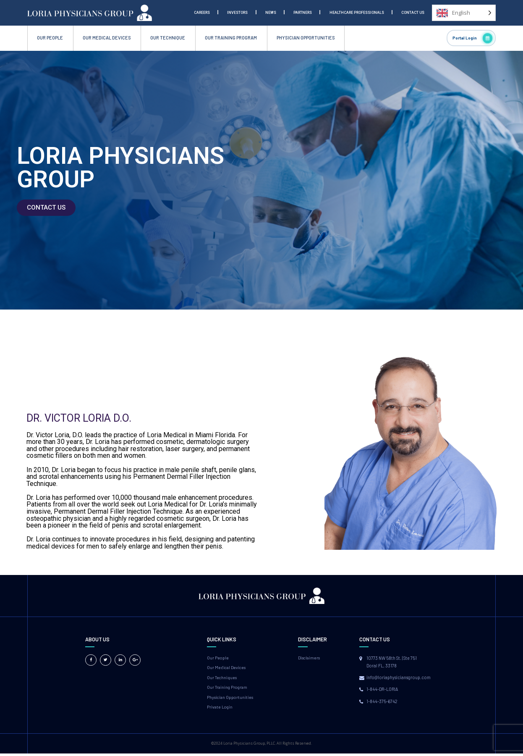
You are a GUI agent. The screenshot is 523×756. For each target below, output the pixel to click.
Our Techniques (222, 678)
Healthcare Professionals (356, 12)
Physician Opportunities (230, 699)
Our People (218, 658)
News (270, 12)
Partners (302, 12)
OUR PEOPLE (50, 37)
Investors (237, 12)
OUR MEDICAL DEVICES (107, 37)
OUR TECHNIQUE (167, 37)
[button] (46, 208)
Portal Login (472, 38)
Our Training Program (228, 688)
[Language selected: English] (464, 13)
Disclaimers (309, 658)
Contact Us (412, 12)
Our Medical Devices (227, 668)
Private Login (220, 709)
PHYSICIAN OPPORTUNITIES (306, 37)
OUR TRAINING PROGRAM (231, 37)
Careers (202, 12)
